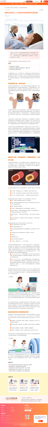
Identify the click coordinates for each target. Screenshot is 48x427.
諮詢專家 (2, 407)
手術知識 (12, 3)
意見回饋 (2, 409)
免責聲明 (12, 407)
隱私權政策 (39, 418)
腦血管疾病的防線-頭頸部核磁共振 (15, 69)
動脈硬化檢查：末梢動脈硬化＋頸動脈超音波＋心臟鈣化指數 (20, 67)
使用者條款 (2, 411)
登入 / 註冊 (45, 1)
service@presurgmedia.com (9, 419)
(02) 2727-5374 (6, 417)
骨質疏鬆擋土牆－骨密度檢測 (15, 66)
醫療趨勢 (30, 3)
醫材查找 (35, 3)
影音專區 (26, 3)
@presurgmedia (6, 420)
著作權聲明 (12, 411)
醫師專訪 (16, 3)
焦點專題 (21, 3)
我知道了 (40, 421)
